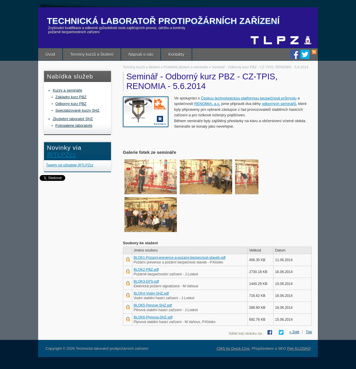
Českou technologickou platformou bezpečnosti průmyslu (248, 98)
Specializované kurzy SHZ (77, 110)
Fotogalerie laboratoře (73, 125)
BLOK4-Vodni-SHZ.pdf (151, 293)
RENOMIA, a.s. (207, 103)
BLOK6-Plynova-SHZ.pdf (153, 317)
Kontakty (176, 54)
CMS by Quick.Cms (232, 348)
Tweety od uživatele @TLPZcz (69, 165)
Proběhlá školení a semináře (186, 67)
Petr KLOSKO (299, 348)
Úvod (50, 54)
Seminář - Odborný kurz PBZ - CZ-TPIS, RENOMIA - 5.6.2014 (260, 67)
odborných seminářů (279, 103)
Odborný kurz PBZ (71, 103)
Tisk (309, 332)
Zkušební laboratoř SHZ (73, 119)
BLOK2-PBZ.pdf (146, 270)
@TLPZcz (61, 154)
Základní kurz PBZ (71, 97)
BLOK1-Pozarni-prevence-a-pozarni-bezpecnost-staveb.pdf (180, 258)
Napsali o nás (140, 54)
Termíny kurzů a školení (91, 54)
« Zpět (294, 332)
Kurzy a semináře (67, 90)
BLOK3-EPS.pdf (146, 281)
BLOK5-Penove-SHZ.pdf (153, 305)
